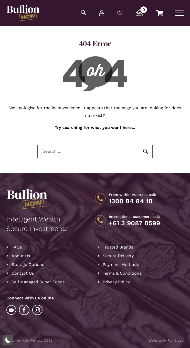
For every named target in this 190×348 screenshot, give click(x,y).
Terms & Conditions (122, 273)
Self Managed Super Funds (38, 281)
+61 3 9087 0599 (134, 223)
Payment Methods (121, 264)
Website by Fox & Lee (166, 340)
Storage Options (28, 264)
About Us (21, 255)
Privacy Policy (116, 281)
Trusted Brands (118, 247)
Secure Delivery (118, 255)
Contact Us (23, 273)
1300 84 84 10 (131, 201)
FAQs (17, 247)
